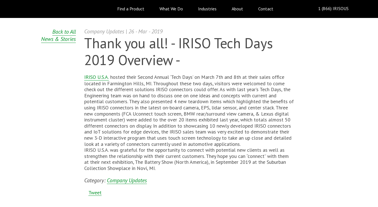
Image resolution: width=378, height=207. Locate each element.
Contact (265, 9)
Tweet (95, 193)
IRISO (46, 9)
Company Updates (127, 180)
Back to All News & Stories (58, 35)
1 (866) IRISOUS (329, 9)
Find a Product (130, 9)
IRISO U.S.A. (96, 77)
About (237, 9)
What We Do (171, 9)
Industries (207, 9)
